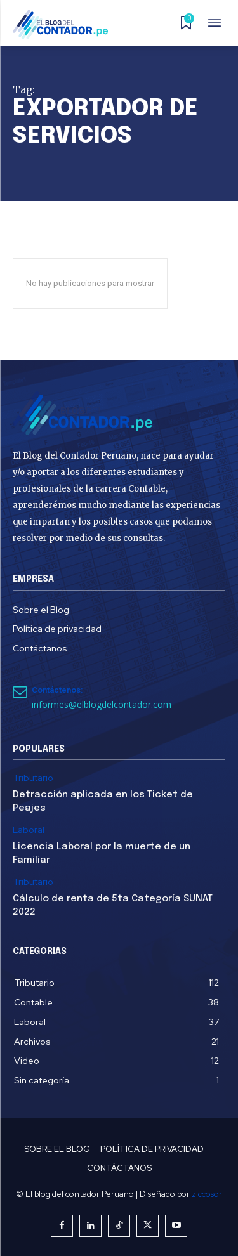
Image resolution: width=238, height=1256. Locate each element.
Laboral (28, 830)
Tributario (33, 778)
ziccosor (207, 1194)
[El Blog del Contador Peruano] (64, 24)
